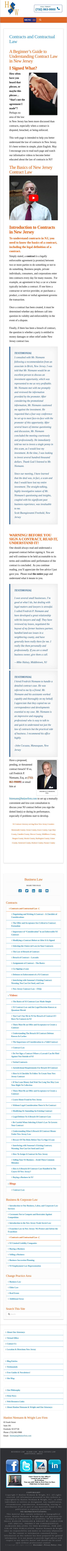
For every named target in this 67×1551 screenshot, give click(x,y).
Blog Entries (11, 1361)
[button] (30, 20)
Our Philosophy (12, 1390)
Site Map (9, 1378)
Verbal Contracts (19, 1062)
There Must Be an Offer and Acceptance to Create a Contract (34, 1026)
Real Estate (13, 1293)
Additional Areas (16, 1299)
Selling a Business (16, 1255)
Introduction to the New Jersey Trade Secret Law (29, 1223)
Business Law (14, 1282)
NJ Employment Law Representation (24, 1266)
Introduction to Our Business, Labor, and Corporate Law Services (33, 1207)
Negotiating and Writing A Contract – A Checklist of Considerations (34, 915)
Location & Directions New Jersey (20, 1349)
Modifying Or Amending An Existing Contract (31, 1111)
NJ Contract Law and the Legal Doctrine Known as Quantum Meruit (33, 1008)
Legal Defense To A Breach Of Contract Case (31, 1117)
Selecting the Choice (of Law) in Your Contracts (32, 946)
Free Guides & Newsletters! (17, 1373)
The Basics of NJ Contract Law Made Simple (31, 1001)
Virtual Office (12, 1338)
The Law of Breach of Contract (25, 952)
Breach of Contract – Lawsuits (25, 957)
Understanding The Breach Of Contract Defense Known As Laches (32, 1034)
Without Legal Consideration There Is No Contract (33, 1105)
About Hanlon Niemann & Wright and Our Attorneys (28, 1407)
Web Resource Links (14, 1401)
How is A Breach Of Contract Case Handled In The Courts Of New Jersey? (33, 1170)
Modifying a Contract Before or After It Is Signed (33, 940)
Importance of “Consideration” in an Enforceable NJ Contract (34, 933)
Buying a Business (16, 1249)
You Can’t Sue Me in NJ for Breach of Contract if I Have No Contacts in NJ (33, 1017)
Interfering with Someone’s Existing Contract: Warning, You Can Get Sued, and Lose (31, 981)
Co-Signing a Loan (20, 969)
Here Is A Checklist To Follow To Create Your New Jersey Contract (33, 1075)
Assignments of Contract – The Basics (28, 963)
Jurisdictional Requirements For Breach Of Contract (34, 1068)
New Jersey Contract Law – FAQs (26, 989)
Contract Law (18, 1048)
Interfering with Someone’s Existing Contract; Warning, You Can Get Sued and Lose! (31, 1147)
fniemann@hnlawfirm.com (23, 798)
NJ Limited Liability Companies (22, 1243)
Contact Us (10, 1344)
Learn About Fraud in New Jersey (26, 1100)
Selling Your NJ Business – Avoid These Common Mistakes (32, 1161)
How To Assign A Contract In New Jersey (29, 1154)
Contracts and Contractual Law (24, 908)
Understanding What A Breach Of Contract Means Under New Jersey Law (33, 1132)
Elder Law (13, 1287)
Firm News (10, 1396)
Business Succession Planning (21, 1260)
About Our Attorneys (15, 1332)
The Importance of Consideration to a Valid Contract (34, 1042)
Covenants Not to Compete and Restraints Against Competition (30, 1215)
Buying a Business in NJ (22, 1177)
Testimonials (11, 1367)
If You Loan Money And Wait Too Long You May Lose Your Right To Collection (35, 1083)
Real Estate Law (47, 1452)
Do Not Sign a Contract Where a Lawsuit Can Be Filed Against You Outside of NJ (35, 1055)
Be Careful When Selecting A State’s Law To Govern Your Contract (34, 1123)
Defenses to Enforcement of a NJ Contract (29, 975)
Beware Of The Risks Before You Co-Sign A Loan (32, 1140)
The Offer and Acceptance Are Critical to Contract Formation (33, 924)
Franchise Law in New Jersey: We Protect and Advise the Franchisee (33, 1230)
